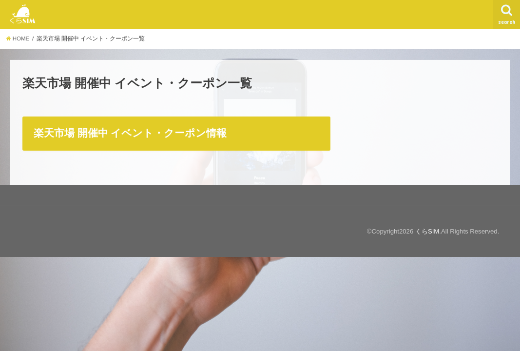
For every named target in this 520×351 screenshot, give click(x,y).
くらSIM (427, 231)
